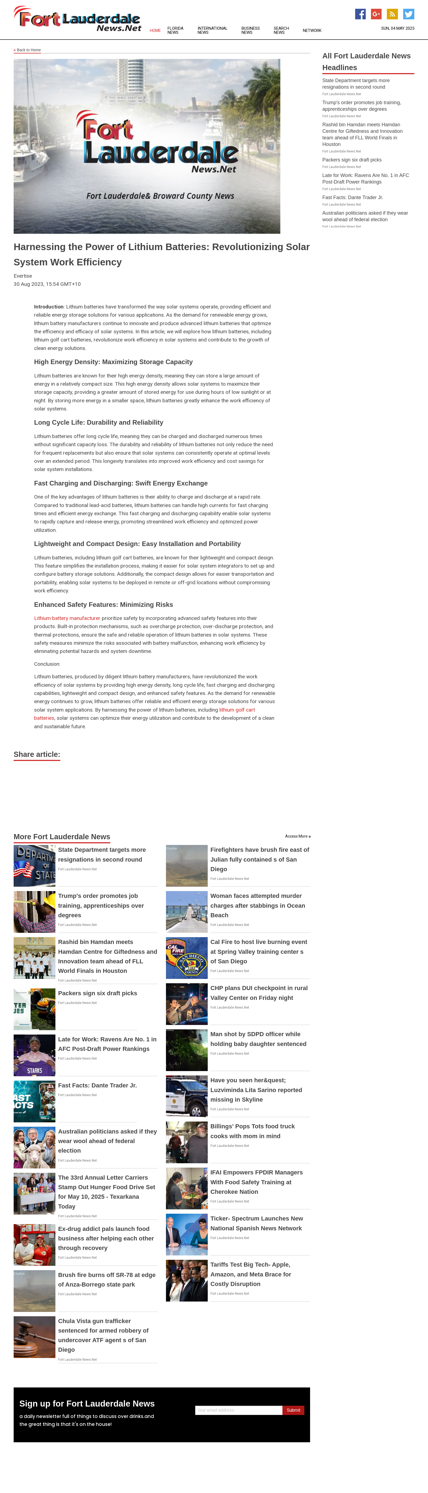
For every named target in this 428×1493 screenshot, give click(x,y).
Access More (296, 836)
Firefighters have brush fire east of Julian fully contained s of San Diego (259, 859)
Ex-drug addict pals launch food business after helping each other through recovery (106, 1238)
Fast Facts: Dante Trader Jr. (97, 1085)
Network (312, 31)
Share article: (37, 754)
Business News (251, 30)
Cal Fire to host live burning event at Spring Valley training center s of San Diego (258, 951)
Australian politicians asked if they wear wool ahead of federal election (107, 1141)
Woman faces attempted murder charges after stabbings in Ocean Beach (257, 905)
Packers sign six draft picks (97, 993)
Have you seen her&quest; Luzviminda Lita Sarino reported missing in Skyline (256, 1090)
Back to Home (27, 50)
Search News (281, 30)
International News (213, 30)
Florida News (175, 30)
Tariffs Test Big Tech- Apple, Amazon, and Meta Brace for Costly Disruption (250, 1274)
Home (155, 31)
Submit (293, 1410)
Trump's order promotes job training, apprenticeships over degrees (101, 905)
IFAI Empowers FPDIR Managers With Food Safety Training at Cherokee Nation (256, 1182)
